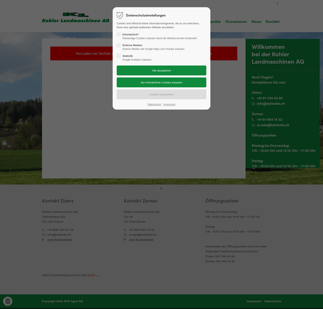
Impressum (169, 104)
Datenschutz (154, 104)
